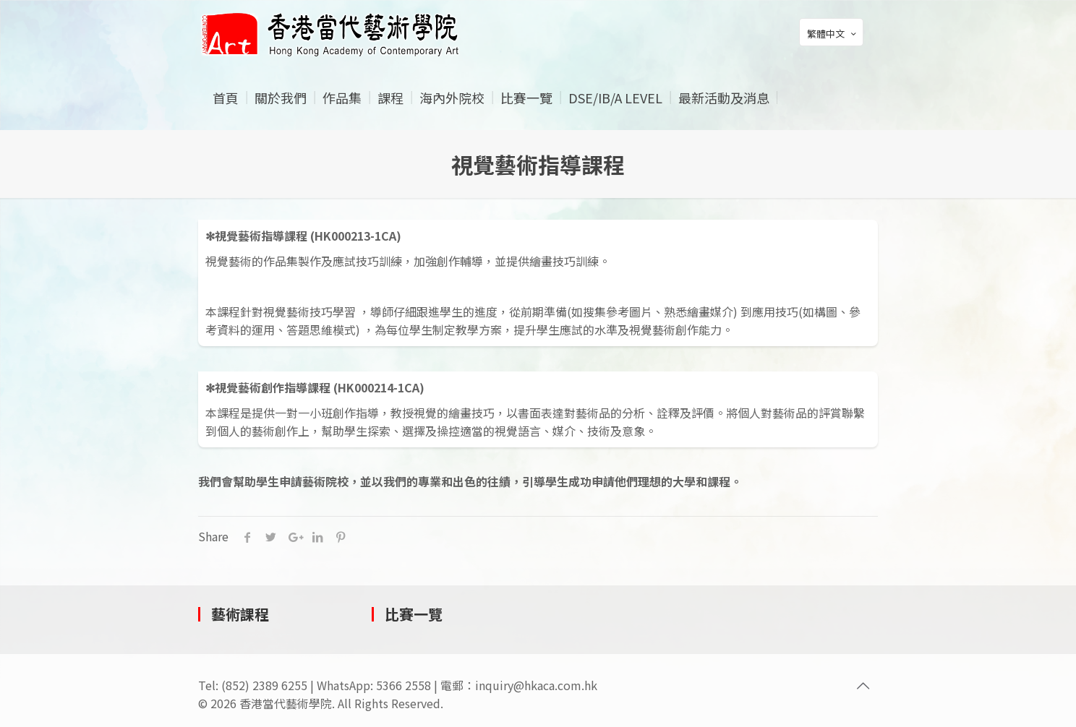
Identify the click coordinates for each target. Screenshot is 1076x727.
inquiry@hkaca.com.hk (536, 685)
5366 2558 (403, 685)
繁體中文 (832, 33)
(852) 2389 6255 (264, 685)
